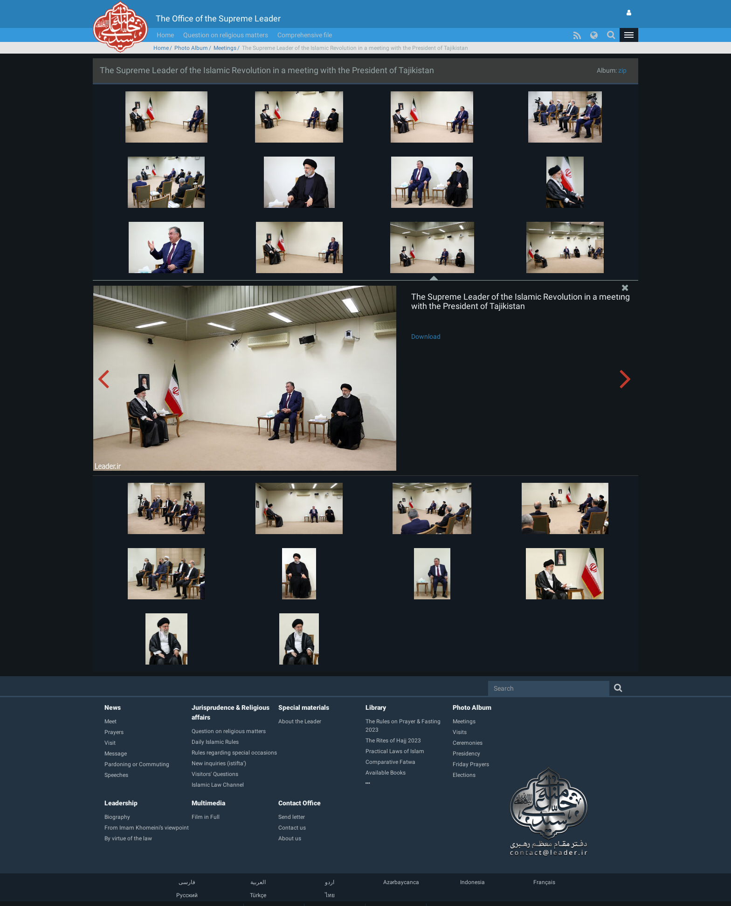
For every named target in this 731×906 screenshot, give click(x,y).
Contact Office (299, 789)
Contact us (396, 894)
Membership (335, 894)
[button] (629, 21)
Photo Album (191, 34)
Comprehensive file (304, 21)
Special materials (303, 693)
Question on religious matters (225, 21)
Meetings (225, 34)
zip (622, 56)
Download (426, 322)
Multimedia (208, 789)
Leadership (121, 789)
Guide (274, 894)
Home (165, 21)
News (112, 693)
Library (376, 693)
